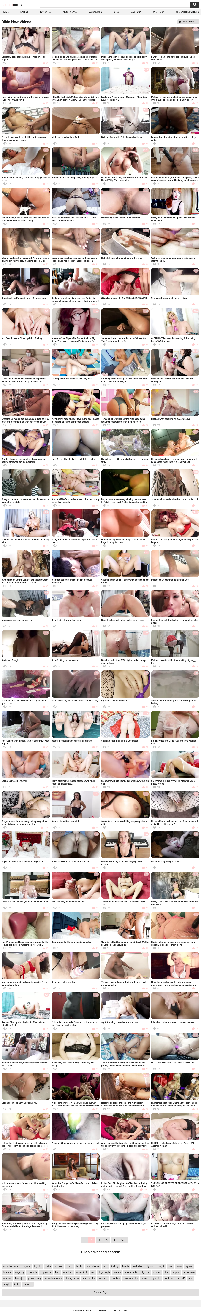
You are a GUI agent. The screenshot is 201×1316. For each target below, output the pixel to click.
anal (170, 1266)
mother (156, 1272)
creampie (32, 1272)
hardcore (168, 1278)
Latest (24, 12)
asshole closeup (11, 1266)
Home (5, 12)
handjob (116, 1278)
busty (144, 1278)
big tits (188, 1266)
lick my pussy (72, 1278)
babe (48, 1266)
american (67, 1272)
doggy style (104, 1272)
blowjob (161, 1266)
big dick (38, 1266)
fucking (114, 1266)
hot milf (181, 1278)
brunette (7, 1272)
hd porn (175, 1272)
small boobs (89, 1278)
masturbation (93, 1266)
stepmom (103, 1278)
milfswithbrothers (187, 12)
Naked (13, 5)
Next (123, 1240)
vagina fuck (81, 1272)
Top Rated (45, 12)
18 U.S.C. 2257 (121, 1310)
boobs (79, 1266)
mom (179, 1266)
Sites (116, 12)
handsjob (19, 1278)
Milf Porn (158, 12)
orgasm (26, 1266)
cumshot (27, 1284)
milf (105, 1266)
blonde (125, 1266)
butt (57, 1272)
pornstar (59, 1266)
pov (190, 1278)
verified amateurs (53, 1278)
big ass (149, 1266)
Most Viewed (70, 12)
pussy (70, 1266)
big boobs (156, 1278)
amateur (7, 1278)
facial (16, 1284)
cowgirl (6, 1284)
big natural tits (131, 1278)
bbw (166, 1272)
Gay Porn (136, 12)
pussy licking (34, 1278)
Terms (102, 1310)
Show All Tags (100, 1292)
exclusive (137, 1266)
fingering (19, 1272)
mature (117, 1272)
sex (93, 1272)
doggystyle (46, 1272)
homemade (189, 1272)
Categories (95, 12)
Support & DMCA (82, 1310)
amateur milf (131, 1272)
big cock (145, 1272)
